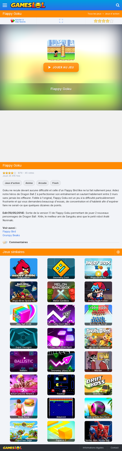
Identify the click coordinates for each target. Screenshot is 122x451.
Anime (29, 183)
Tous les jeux (94, 13)
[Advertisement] (61, 136)
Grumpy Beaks (11, 235)
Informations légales (93, 447)
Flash (55, 183)
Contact (115, 447)
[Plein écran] (61, 20)
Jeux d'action (112, 13)
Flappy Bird (9, 231)
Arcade (42, 183)
